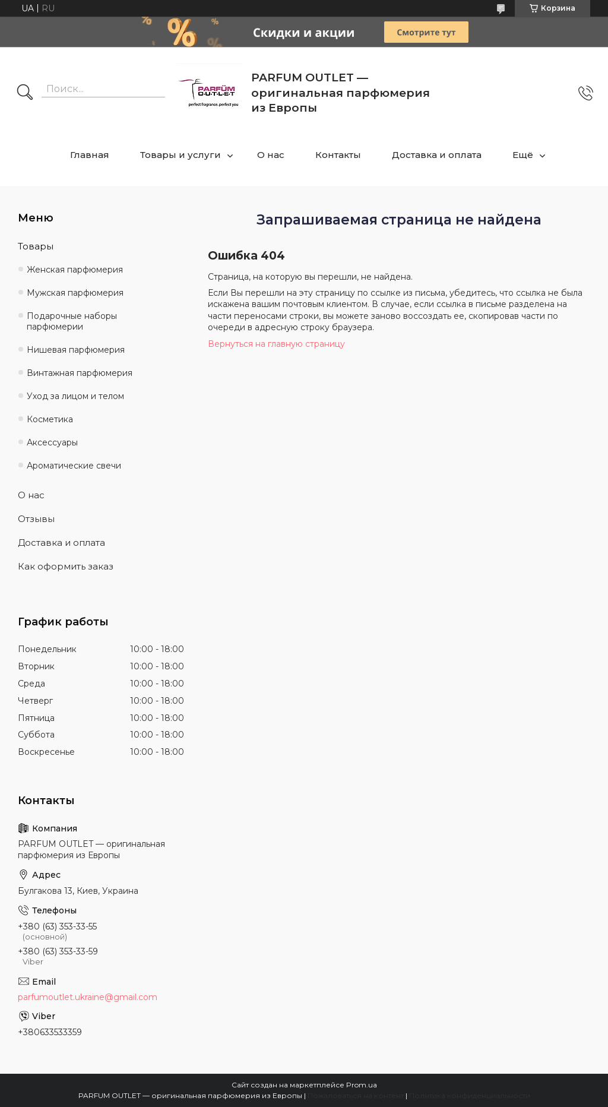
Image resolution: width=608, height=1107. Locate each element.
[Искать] (25, 93)
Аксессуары (52, 442)
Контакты (338, 154)
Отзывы (36, 518)
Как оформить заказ (65, 566)
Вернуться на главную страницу (276, 344)
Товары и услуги (180, 154)
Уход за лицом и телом (75, 396)
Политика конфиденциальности (469, 1095)
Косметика (50, 419)
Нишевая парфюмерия (76, 349)
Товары (35, 246)
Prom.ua (361, 1084)
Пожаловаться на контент (356, 1095)
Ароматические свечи (74, 465)
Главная (89, 154)
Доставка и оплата (437, 154)
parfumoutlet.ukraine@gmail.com (87, 997)
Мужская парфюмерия (75, 292)
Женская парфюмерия (75, 269)
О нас (270, 154)
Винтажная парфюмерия (79, 373)
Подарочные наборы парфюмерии (72, 322)
